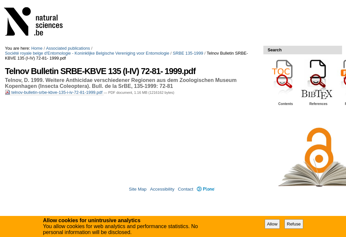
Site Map (137, 189)
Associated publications (68, 48)
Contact (185, 189)
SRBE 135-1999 (188, 53)
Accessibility (162, 189)
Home (36, 48)
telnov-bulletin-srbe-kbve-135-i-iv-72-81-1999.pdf (54, 92)
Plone (206, 189)
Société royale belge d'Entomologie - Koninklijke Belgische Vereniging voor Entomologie (87, 53)
